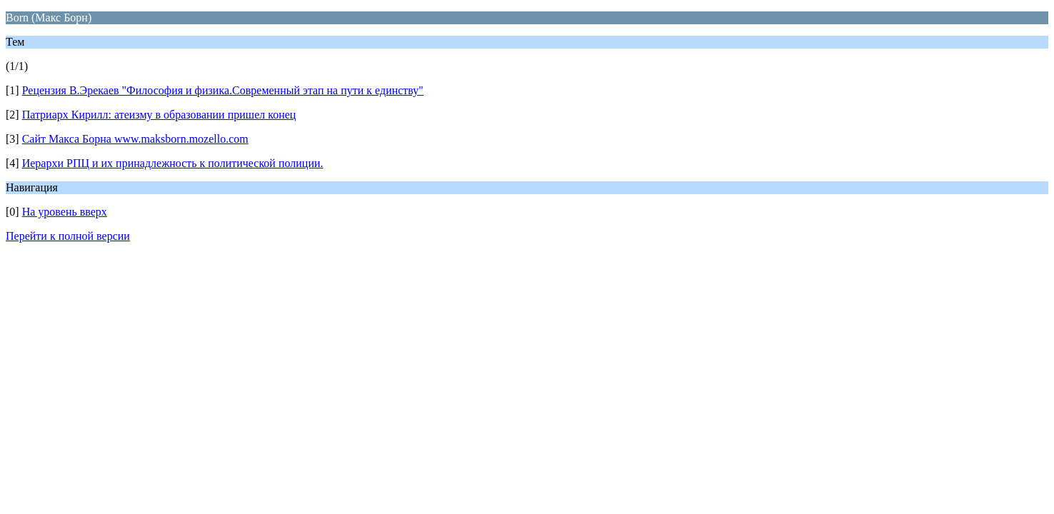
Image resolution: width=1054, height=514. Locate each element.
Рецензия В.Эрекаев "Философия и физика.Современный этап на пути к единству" (222, 90)
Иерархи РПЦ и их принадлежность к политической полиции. (172, 163)
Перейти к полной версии (68, 236)
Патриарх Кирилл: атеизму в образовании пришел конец (159, 115)
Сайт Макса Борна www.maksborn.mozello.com (135, 139)
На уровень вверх (64, 212)
